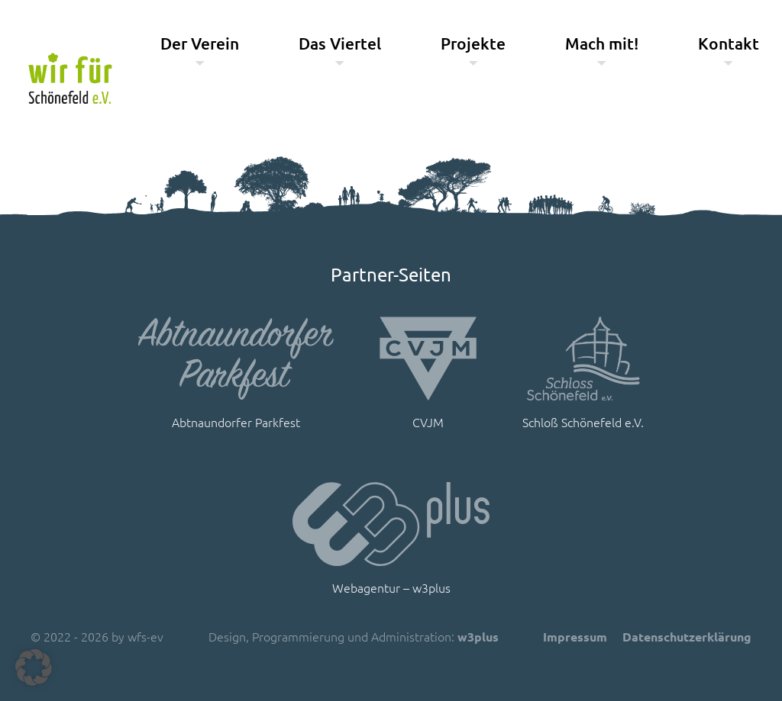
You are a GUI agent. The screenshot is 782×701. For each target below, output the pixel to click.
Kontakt (728, 43)
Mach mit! (601, 43)
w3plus (478, 637)
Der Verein (199, 43)
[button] (33, 667)
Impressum (575, 637)
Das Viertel (340, 43)
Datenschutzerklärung (686, 637)
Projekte (473, 43)
